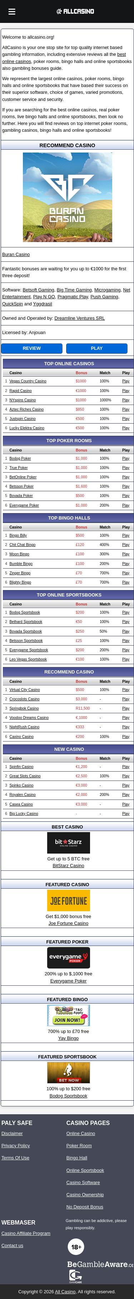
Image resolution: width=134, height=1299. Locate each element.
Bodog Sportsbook (24, 612)
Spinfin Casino (21, 767)
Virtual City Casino (24, 690)
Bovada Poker (21, 496)
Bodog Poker (20, 458)
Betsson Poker (21, 486)
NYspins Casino (22, 400)
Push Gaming (104, 296)
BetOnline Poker (22, 477)
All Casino (65, 1291)
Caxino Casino (21, 737)
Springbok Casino (24, 708)
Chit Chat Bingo (22, 545)
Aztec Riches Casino (26, 409)
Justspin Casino (22, 419)
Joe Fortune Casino (69, 923)
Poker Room (79, 1145)
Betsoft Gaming (38, 290)
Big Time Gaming (74, 290)
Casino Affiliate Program (25, 1233)
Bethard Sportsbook (25, 622)
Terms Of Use (15, 1157)
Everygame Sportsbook (28, 650)
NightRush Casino (24, 727)
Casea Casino (21, 804)
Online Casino (80, 1133)
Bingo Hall (76, 1157)
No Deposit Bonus (84, 1206)
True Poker (18, 468)
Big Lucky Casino (23, 814)
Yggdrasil (42, 303)
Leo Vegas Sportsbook (28, 659)
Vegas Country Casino (27, 381)
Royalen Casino (22, 795)
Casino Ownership (85, 1194)
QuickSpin (12, 303)
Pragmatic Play (73, 296)
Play (97, 348)
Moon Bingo (19, 554)
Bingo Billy (18, 535)
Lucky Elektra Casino (26, 428)
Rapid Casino (20, 391)
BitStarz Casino (68, 865)
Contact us (12, 1245)
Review (32, 348)
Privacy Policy (15, 1145)
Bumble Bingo (21, 564)
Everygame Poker (24, 505)
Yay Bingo (68, 1038)
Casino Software (83, 1182)
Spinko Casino (21, 785)
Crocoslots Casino (24, 699)
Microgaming (107, 290)
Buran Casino (16, 254)
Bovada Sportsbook (25, 631)
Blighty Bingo (20, 582)
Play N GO (44, 296)
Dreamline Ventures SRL (79, 318)
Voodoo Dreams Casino (29, 718)
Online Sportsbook (85, 1170)
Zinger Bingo (19, 573)
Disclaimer (12, 1133)
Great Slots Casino (24, 776)
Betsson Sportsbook (26, 641)
